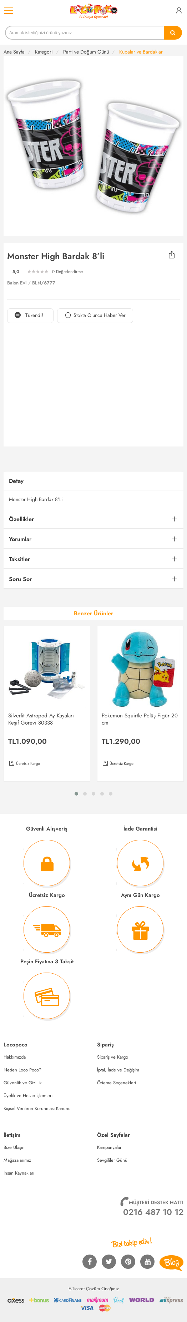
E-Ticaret (77, 1288)
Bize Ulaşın (14, 1147)
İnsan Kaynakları (19, 1173)
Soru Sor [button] (20, 579)
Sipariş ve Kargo (112, 1057)
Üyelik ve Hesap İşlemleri (28, 1095)
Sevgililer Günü (112, 1160)
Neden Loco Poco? (22, 1069)
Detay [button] (16, 481)
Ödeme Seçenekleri (116, 1082)
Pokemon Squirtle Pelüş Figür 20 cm (140, 719)
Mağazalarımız (17, 1160)
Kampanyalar (109, 1147)
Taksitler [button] (19, 559)
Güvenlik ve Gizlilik (23, 1082)
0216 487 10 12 (153, 1212)
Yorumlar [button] (20, 539)
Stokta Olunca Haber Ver (95, 315)
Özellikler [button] (21, 519)
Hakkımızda (15, 1057)
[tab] (93, 481)
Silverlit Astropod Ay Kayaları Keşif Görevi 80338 (41, 719)
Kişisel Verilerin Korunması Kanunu (37, 1108)
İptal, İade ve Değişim (118, 1069)
